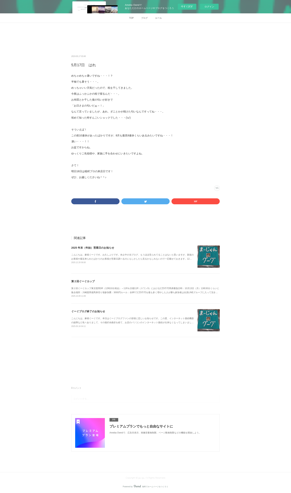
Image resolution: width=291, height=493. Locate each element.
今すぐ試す (187, 6)
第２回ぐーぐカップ (83, 281)
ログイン (209, 6)
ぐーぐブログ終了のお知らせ (88, 311)
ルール (158, 18)
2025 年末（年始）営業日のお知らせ (92, 247)
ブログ (144, 18)
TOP (131, 18)
